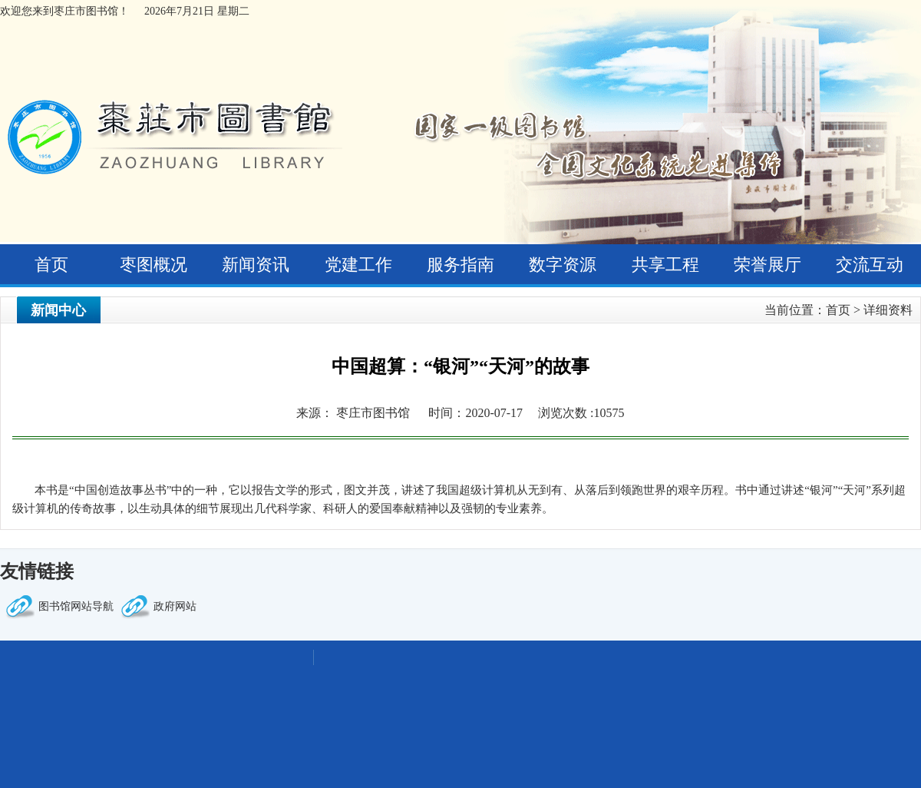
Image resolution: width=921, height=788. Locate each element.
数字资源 (562, 264)
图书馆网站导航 (76, 606)
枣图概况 (153, 264)
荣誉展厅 (767, 264)
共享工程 (665, 264)
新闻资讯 (255, 264)
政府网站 (175, 606)
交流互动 (869, 264)
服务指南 (460, 264)
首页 (51, 264)
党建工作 (358, 264)
